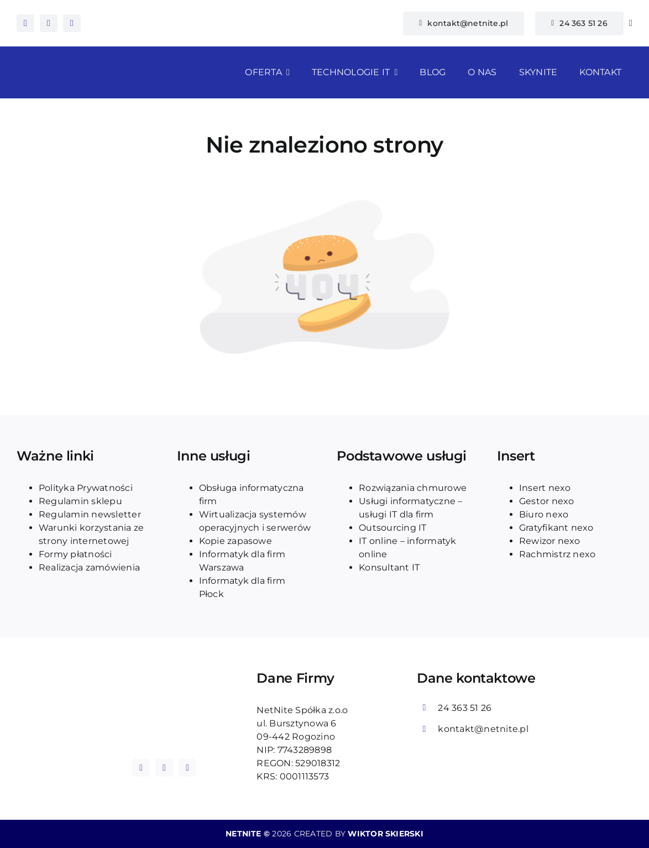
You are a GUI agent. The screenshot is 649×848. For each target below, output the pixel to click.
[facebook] (25, 23)
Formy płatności (75, 554)
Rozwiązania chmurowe (413, 488)
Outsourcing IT (392, 527)
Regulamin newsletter (90, 514)
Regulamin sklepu (80, 501)
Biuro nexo (543, 514)
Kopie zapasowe (235, 541)
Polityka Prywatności (86, 488)
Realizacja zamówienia (89, 567)
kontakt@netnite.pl (483, 729)
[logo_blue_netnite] (164, 695)
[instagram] (48, 23)
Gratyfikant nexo (556, 527)
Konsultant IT (389, 567)
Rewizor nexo (549, 541)
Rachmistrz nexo (557, 554)
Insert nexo (545, 488)
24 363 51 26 (464, 708)
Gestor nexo (546, 501)
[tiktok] (72, 23)
